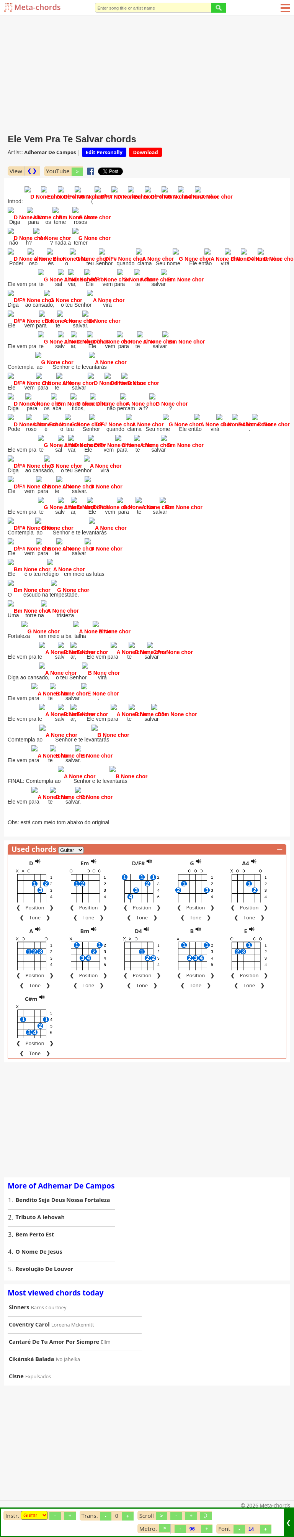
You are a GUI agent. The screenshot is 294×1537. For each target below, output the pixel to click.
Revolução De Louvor (45, 1259)
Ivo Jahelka (68, 1349)
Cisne (16, 1367)
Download (145, 152)
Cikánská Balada (31, 1349)
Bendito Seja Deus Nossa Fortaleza (63, 1190)
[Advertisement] (147, 73)
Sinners (19, 1298)
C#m (31, 989)
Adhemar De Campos (50, 152)
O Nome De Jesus (39, 1242)
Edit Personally (104, 152)
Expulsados (38, 1367)
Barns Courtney (49, 1298)
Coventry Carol (29, 1315)
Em (84, 854)
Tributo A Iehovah (40, 1208)
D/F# (138, 854)
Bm (85, 921)
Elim (105, 1332)
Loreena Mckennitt (72, 1315)
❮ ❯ (32, 171)
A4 (245, 854)
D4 (138, 921)
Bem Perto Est (35, 1225)
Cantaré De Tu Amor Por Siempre (54, 1332)
